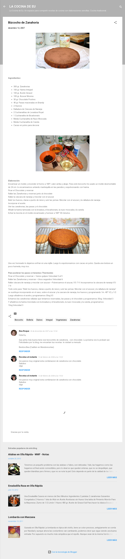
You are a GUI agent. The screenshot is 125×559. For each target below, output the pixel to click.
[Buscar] (120, 7)
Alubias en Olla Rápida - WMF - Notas (28, 454)
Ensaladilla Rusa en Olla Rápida (25, 485)
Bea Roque (24, 331)
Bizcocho (19, 320)
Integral (49, 320)
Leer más (112, 477)
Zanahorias (75, 320)
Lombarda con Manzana (21, 517)
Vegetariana (61, 320)
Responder (24, 351)
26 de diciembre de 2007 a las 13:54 (43, 331)
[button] (115, 23)
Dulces (39, 320)
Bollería (30, 320)
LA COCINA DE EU (22, 6)
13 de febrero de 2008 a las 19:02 (50, 357)
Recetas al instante (28, 357)
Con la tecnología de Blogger (62, 552)
